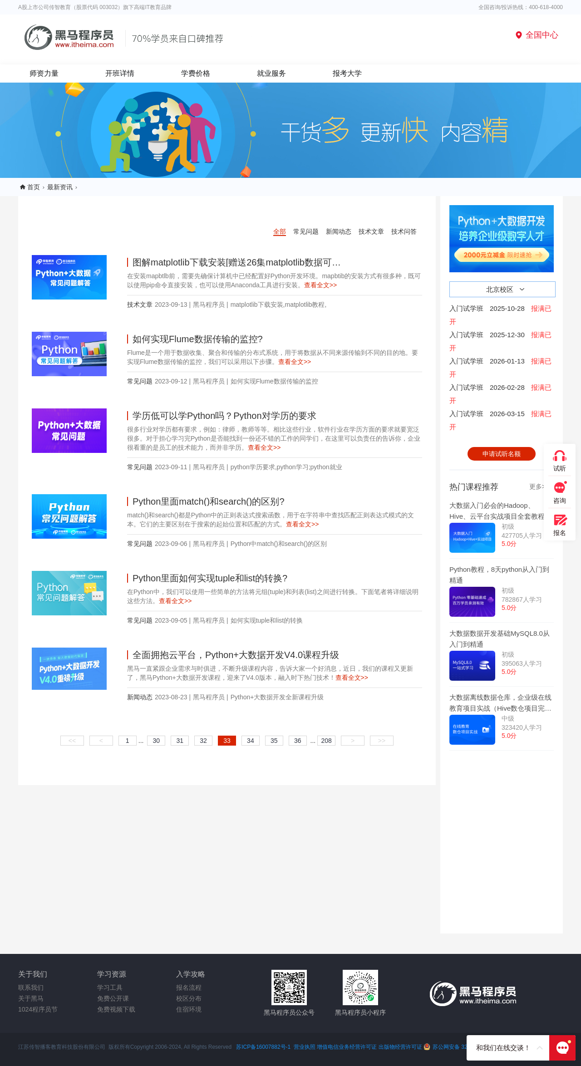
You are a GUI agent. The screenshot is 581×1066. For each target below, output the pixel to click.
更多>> (539, 486)
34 (250, 740)
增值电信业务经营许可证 (347, 1047)
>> (381, 740)
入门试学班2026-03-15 (500, 420)
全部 (279, 231)
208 (326, 740)
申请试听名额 (502, 453)
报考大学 (347, 73)
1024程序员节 (38, 1009)
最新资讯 (60, 187)
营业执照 (304, 1047)
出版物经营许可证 (401, 1047)
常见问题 (306, 231)
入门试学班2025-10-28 (500, 315)
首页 (33, 187)
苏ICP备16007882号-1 (263, 1047)
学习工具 (110, 987)
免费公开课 (113, 998)
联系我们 (31, 987)
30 (156, 740)
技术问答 (404, 231)
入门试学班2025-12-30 (500, 341)
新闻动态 (338, 231)
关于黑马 (31, 998)
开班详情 (119, 73)
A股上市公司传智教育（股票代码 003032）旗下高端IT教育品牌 (95, 7)
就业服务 (271, 73)
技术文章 (371, 231)
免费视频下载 (116, 1009)
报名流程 (189, 987)
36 (297, 740)
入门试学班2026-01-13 (500, 367)
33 (227, 740)
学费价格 (195, 73)
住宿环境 (189, 1009)
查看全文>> (320, 285)
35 (274, 740)
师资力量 (44, 73)
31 (179, 740)
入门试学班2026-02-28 (500, 393)
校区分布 (189, 998)
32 (203, 740)
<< (72, 740)
